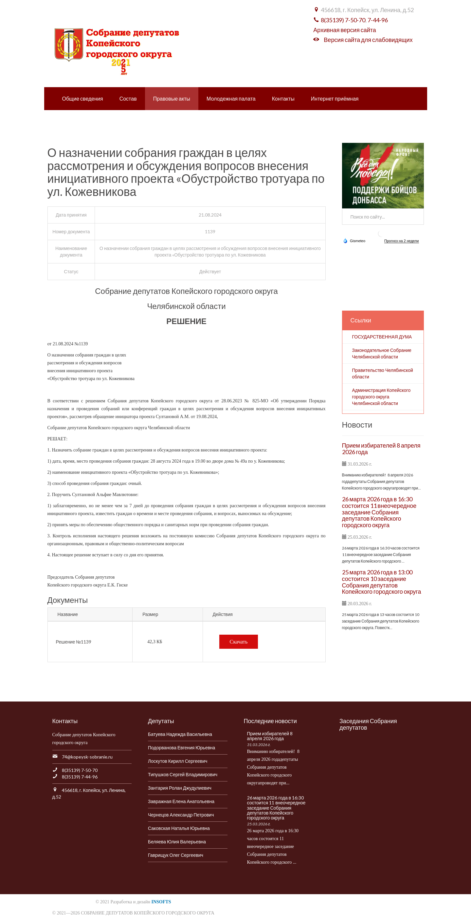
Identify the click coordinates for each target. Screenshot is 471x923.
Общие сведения (82, 98)
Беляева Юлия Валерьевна (177, 841)
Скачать (239, 642)
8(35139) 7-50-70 (343, 20)
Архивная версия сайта (344, 29)
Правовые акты (171, 98)
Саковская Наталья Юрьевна (179, 828)
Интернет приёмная (335, 98)
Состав (128, 98)
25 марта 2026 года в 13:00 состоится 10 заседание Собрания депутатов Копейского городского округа (381, 581)
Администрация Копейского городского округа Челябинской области (381, 396)
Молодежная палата (231, 98)
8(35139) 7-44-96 (80, 776)
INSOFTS (161, 901)
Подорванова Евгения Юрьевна (181, 747)
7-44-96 (378, 20)
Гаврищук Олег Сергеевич (175, 855)
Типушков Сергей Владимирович (182, 774)
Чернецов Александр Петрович (181, 814)
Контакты (283, 98)
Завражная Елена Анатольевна (181, 801)
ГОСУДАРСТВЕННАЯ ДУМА (382, 336)
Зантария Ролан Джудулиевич (179, 788)
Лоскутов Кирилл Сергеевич (177, 761)
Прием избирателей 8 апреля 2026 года (381, 448)
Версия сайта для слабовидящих (368, 39)
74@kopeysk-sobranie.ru (87, 757)
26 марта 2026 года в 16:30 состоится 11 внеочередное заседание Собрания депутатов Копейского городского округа (379, 512)
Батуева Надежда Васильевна (180, 734)
